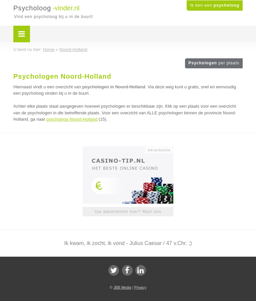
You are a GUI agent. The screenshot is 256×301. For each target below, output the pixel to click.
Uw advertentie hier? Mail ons (128, 211)
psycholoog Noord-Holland (71, 119)
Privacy (140, 287)
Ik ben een (214, 5)
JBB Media (122, 287)
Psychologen (213, 63)
